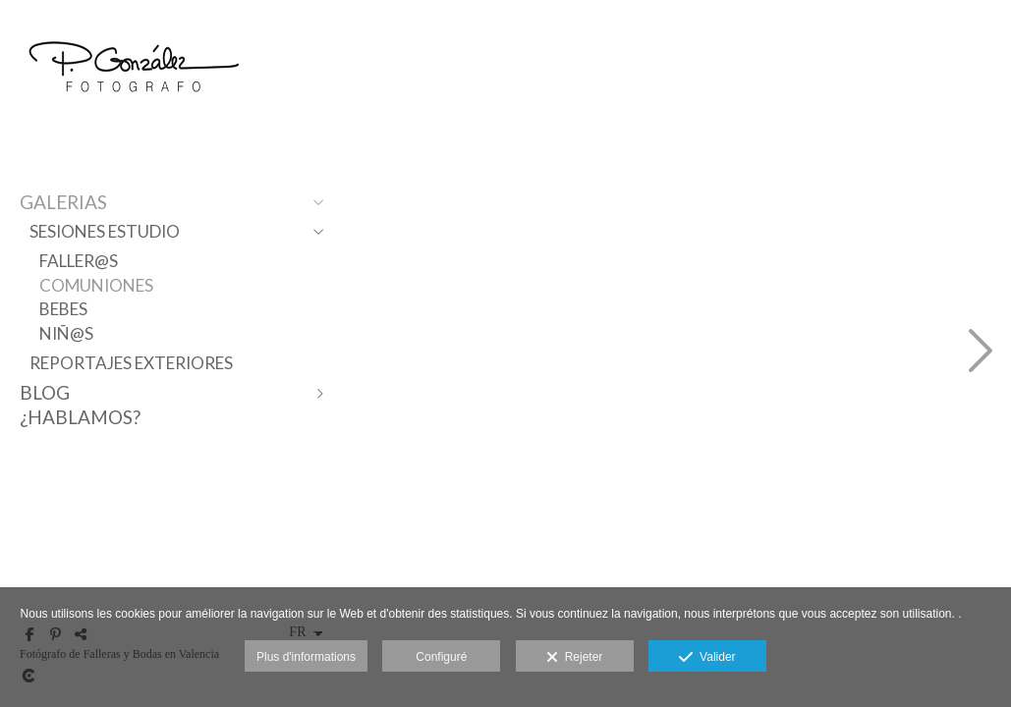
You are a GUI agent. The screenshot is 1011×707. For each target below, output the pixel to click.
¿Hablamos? (80, 417)
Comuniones (96, 285)
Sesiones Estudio (104, 231)
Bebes (63, 309)
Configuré (441, 657)
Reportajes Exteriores (131, 363)
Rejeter (574, 658)
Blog (45, 392)
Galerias (63, 201)
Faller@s (78, 260)
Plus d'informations (306, 657)
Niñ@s (66, 333)
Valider (707, 658)
